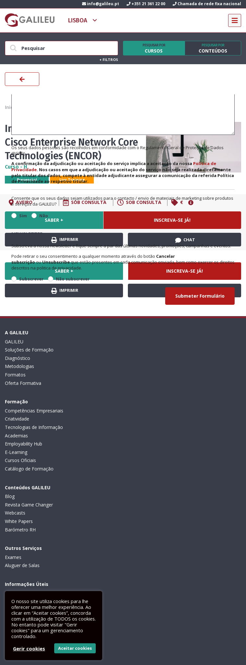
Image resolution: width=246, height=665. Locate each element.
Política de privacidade (28, 496)
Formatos (15, 375)
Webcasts (15, 444)
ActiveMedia (130, 653)
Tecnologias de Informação (152, 358)
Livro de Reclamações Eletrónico (39, 505)
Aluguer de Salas (140, 436)
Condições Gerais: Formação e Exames (46, 488)
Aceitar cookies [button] (75, 648)
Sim (23, 216)
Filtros (108, 59)
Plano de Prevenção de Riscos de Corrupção (51, 521)
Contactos (16, 546)
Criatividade (135, 350)
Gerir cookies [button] (29, 648)
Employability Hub (141, 375)
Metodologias (19, 366)
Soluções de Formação (29, 350)
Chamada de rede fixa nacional (207, 3)
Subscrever (31, 279)
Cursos (153, 48)
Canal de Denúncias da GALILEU (39, 530)
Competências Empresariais (152, 341)
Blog (10, 427)
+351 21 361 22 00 (146, 3)
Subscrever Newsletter (39, 574)
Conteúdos (213, 48)
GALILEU (14, 341)
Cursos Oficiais (138, 391)
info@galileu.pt (100, 3)
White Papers (19, 452)
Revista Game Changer (29, 436)
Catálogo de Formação (147, 400)
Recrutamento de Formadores (37, 538)
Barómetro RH (20, 460)
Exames (131, 427)
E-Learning (134, 383)
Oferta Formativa (23, 383)
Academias (134, 366)
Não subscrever (73, 279)
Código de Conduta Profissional (38, 513)
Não (43, 216)
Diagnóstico (17, 358)
